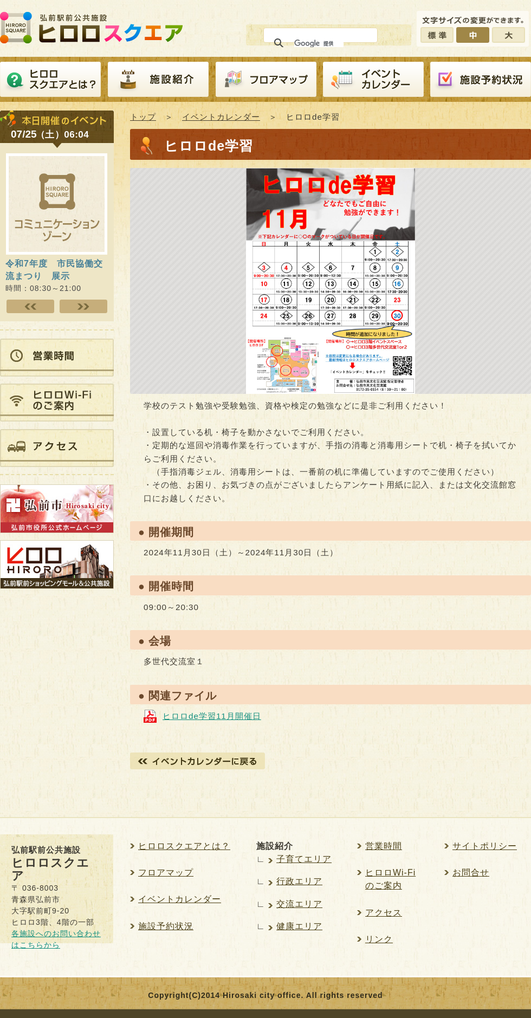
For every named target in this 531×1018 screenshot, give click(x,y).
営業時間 (383, 846)
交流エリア (299, 904)
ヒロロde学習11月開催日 (212, 716)
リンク (379, 939)
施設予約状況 (165, 926)
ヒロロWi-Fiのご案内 (390, 879)
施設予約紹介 (480, 80)
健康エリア (299, 926)
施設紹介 (158, 80)
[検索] (319, 43)
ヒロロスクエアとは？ (50, 80)
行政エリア (299, 881)
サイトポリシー (484, 846)
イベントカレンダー (373, 80)
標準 (437, 35)
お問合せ (470, 872)
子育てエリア (304, 859)
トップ (143, 116)
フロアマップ (266, 80)
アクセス (383, 912)
